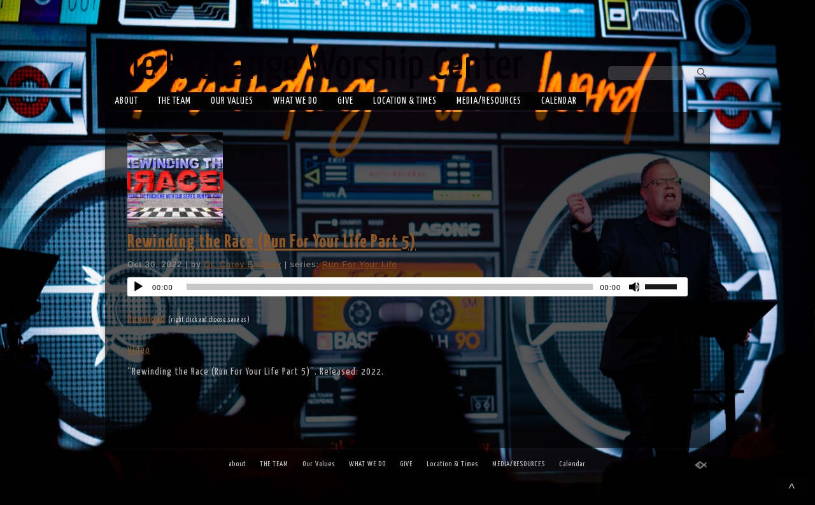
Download (146, 319)
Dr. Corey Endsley (242, 264)
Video (138, 350)
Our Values (232, 101)
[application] (407, 286)
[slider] (390, 287)
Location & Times (405, 101)
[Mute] (634, 286)
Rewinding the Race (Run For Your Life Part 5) (271, 242)
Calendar (559, 101)
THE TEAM (174, 101)
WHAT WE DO (295, 101)
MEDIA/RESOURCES (489, 101)
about (126, 101)
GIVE (345, 101)
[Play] (138, 286)
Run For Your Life (359, 264)
